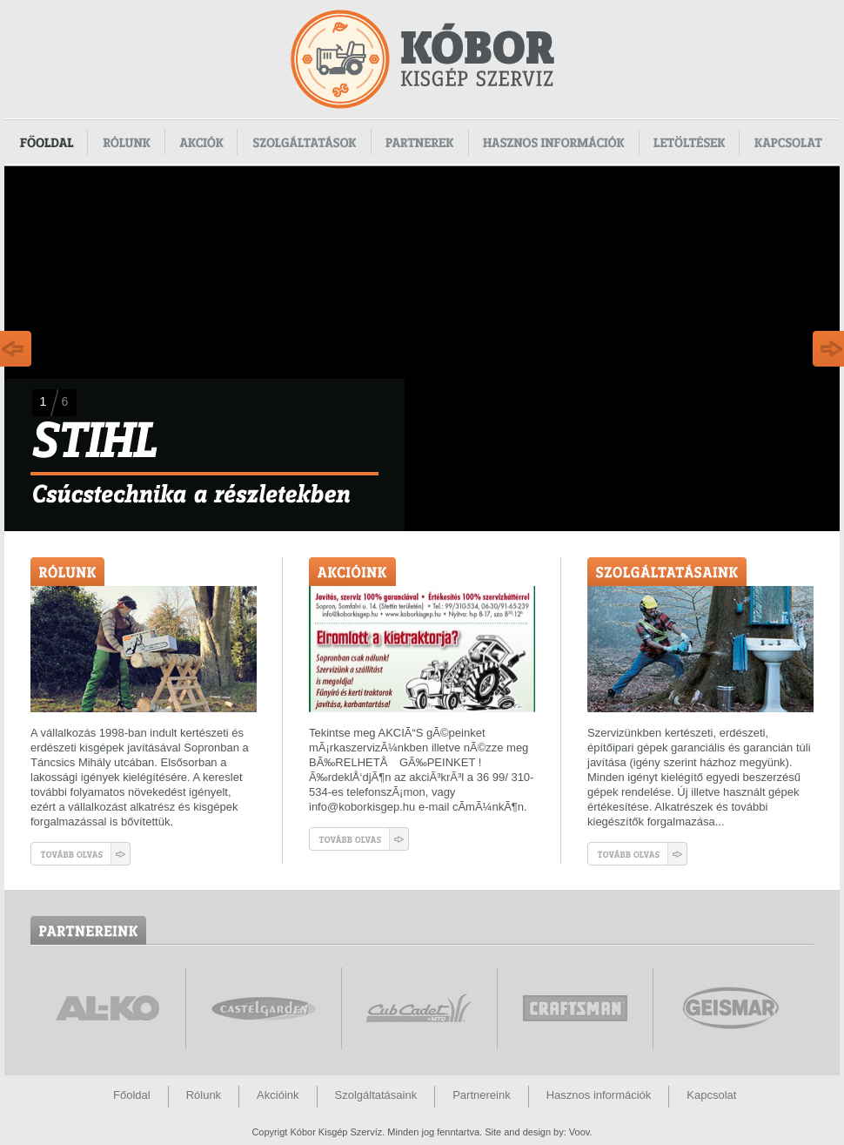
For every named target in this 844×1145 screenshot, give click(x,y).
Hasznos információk (554, 142)
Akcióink (277, 1094)
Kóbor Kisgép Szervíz (422, 59)
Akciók (201, 142)
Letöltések (690, 142)
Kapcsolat (790, 142)
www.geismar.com (730, 1008)
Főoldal (46, 142)
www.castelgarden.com (263, 1008)
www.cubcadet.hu (419, 1008)
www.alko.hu (107, 1008)
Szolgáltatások (305, 142)
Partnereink (481, 1094)
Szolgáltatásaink (376, 1094)
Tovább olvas (80, 853)
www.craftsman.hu (575, 1008)
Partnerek (420, 142)
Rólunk (126, 142)
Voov (579, 1132)
